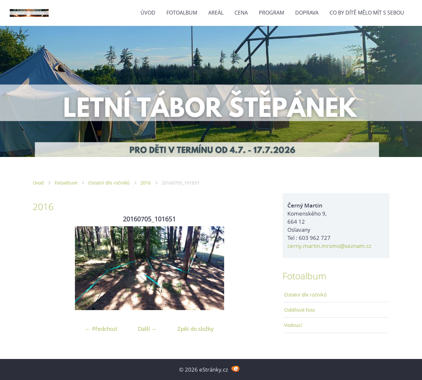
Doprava (307, 12)
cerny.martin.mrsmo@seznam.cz (329, 246)
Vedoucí (293, 325)
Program (271, 12)
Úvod (147, 12)
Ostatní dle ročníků (109, 183)
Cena (241, 12)
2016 (145, 183)
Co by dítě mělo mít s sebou (367, 12)
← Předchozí (101, 328)
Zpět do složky (195, 328)
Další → (147, 328)
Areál (215, 12)
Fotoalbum (181, 12)
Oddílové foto (299, 310)
